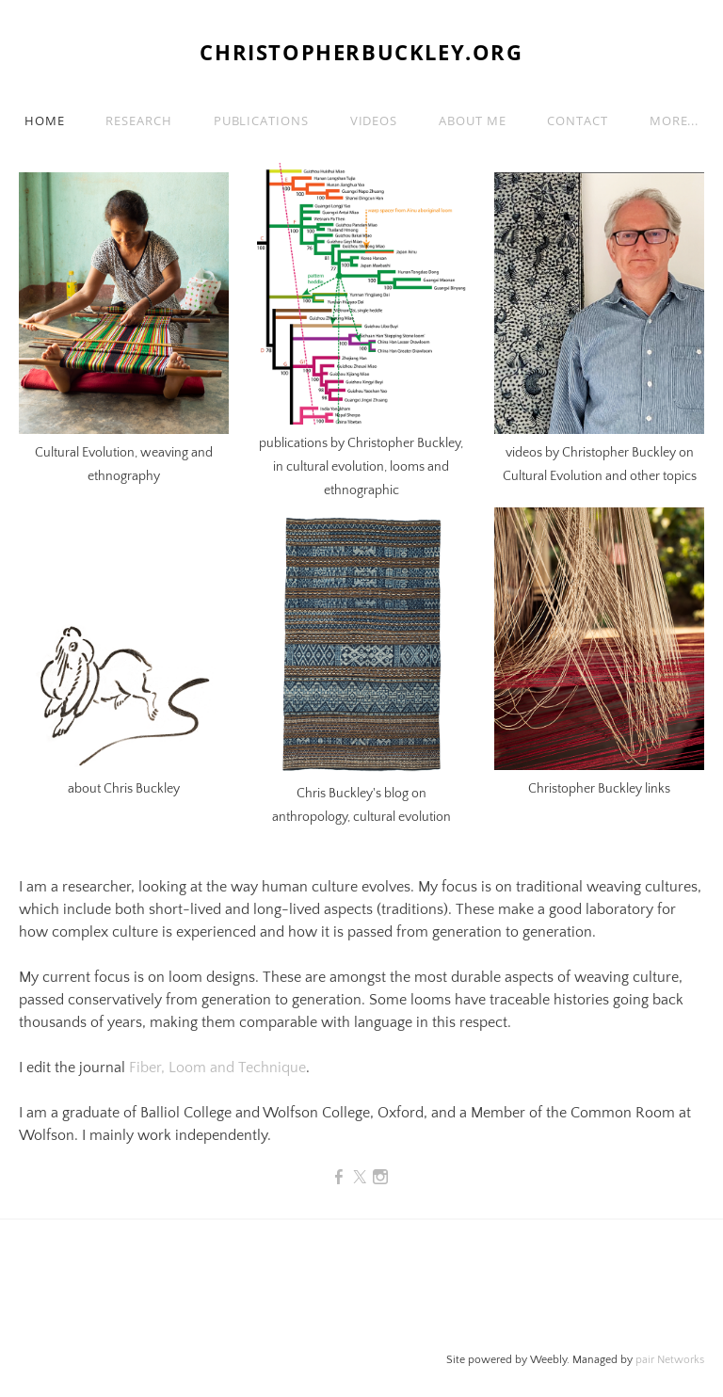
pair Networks (669, 1360)
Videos (373, 120)
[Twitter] (359, 1177)
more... (674, 120)
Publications (261, 120)
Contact (577, 120)
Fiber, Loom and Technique (217, 1067)
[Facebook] (338, 1177)
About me (472, 120)
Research (138, 120)
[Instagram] (380, 1177)
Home (44, 120)
